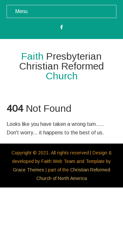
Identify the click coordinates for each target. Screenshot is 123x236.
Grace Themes (28, 169)
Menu (21, 11)
